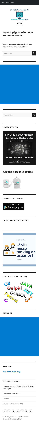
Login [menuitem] (2, 2)
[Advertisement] (19, 84)
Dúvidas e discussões (11, 394)
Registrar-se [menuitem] (10, 2)
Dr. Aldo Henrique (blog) (13, 404)
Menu (19, 23)
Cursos (6, 399)
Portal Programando (11, 381)
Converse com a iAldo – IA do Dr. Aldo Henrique (18, 388)
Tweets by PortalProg (11, 372)
